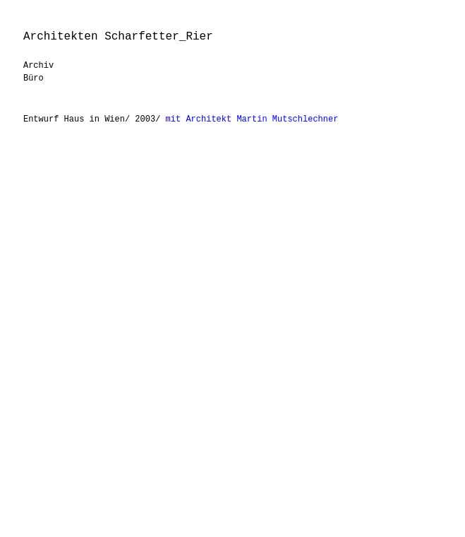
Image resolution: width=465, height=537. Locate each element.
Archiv (38, 66)
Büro (33, 78)
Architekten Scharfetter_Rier (118, 36)
